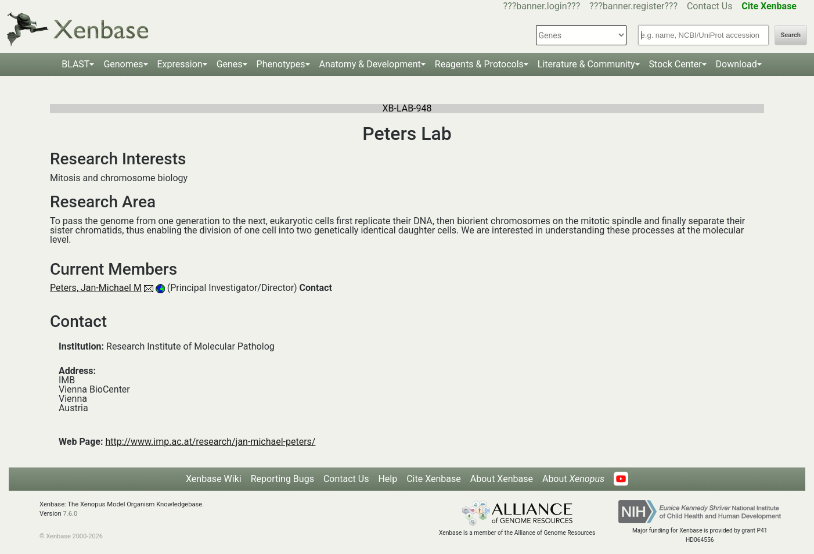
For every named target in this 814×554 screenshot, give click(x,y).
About (573, 478)
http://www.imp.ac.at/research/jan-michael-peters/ (210, 441)
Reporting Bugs (282, 478)
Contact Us (710, 6)
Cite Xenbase (433, 478)
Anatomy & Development (370, 64)
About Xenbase (501, 478)
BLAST (75, 64)
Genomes (123, 64)
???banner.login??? (542, 6)
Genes (230, 64)
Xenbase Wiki (214, 478)
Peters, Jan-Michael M (96, 287)
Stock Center (675, 64)
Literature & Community (586, 64)
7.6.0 (70, 513)
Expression (180, 64)
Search (791, 35)
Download (736, 64)
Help (387, 478)
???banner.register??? (633, 6)
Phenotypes (281, 64)
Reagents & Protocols (479, 64)
